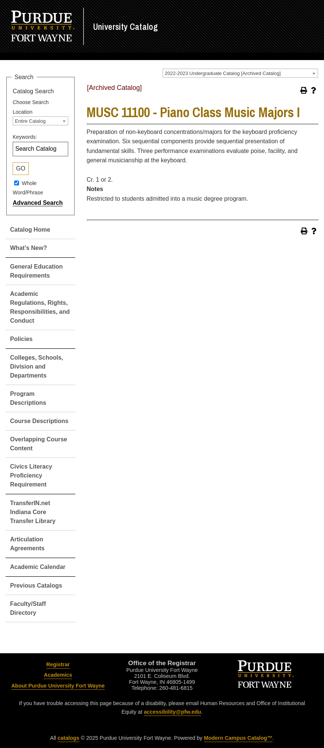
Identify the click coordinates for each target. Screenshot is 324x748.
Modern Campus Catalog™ (238, 738)
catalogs (68, 738)
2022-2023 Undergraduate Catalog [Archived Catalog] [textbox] (223, 73)
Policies (21, 339)
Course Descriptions (39, 421)
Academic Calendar (38, 567)
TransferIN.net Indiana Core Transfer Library (33, 512)
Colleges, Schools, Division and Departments (36, 366)
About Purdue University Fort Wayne (58, 686)
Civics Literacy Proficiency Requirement (31, 475)
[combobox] (240, 73)
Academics (58, 675)
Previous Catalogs (36, 585)
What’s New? (28, 248)
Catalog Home (30, 229)
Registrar (58, 664)
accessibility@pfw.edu (172, 712)
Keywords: (25, 137)
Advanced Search (38, 203)
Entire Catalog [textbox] (30, 121)
